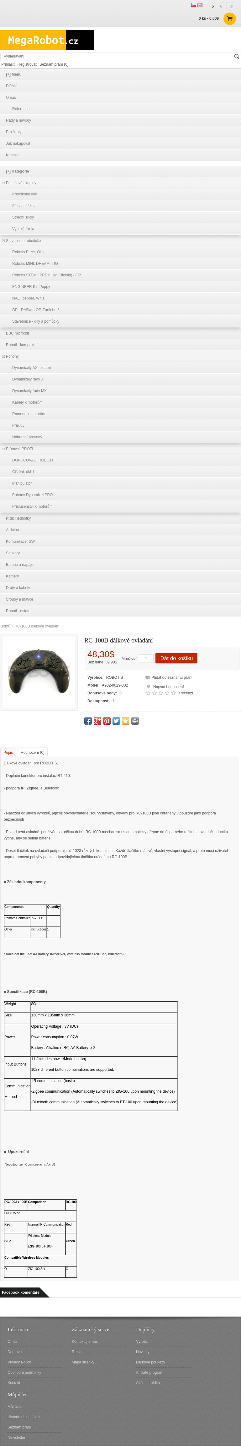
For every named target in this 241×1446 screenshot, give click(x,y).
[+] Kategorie (17, 171)
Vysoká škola (23, 229)
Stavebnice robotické (23, 241)
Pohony (12, 356)
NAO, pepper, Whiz (28, 298)
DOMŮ (12, 86)
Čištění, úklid (23, 472)
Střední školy (23, 217)
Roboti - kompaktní (22, 345)
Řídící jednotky (18, 518)
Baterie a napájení (21, 564)
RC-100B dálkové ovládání (36, 626)
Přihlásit (8, 64)
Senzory (13, 553)
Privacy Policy (19, 1362)
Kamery (12, 576)
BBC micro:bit (17, 333)
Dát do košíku (176, 658)
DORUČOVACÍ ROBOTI (32, 460)
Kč (230, 6)
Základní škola (24, 206)
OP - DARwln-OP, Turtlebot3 (36, 310)
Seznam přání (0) (54, 64)
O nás (11, 97)
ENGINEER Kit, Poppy (31, 287)
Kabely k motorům (27, 402)
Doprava (15, 1352)
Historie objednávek (24, 1417)
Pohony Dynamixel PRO (32, 495)
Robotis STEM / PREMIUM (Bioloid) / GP (46, 275)
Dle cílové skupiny (21, 183)
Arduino (12, 530)
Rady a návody (18, 120)
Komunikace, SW (20, 541)
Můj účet (15, 1406)
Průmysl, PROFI (19, 449)
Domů (5, 626)
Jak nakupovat (18, 143)
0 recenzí (185, 693)
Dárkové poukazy (150, 1362)
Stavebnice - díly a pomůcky (35, 321)
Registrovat (27, 64)
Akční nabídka (148, 1383)
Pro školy (13, 132)
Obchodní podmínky (24, 1372)
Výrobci (142, 1341)
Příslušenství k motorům (32, 506)
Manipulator (22, 483)
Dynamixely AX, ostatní (31, 367)
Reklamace (81, 1352)
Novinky (142, 1352)
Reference (20, 109)
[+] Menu (14, 74)
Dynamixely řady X (28, 379)
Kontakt (12, 155)
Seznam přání (19, 1427)
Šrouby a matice (19, 599)
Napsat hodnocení (164, 686)
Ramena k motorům (28, 414)
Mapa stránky (83, 1362)
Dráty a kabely (18, 588)
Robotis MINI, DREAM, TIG (35, 263)
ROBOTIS (114, 677)
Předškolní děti (24, 194)
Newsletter (16, 1437)
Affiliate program (149, 1372)
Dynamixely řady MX (29, 391)
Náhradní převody (27, 437)
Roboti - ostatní (18, 611)
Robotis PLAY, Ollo (28, 252)
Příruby (18, 425)
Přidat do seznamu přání (171, 677)
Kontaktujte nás (85, 1341)
